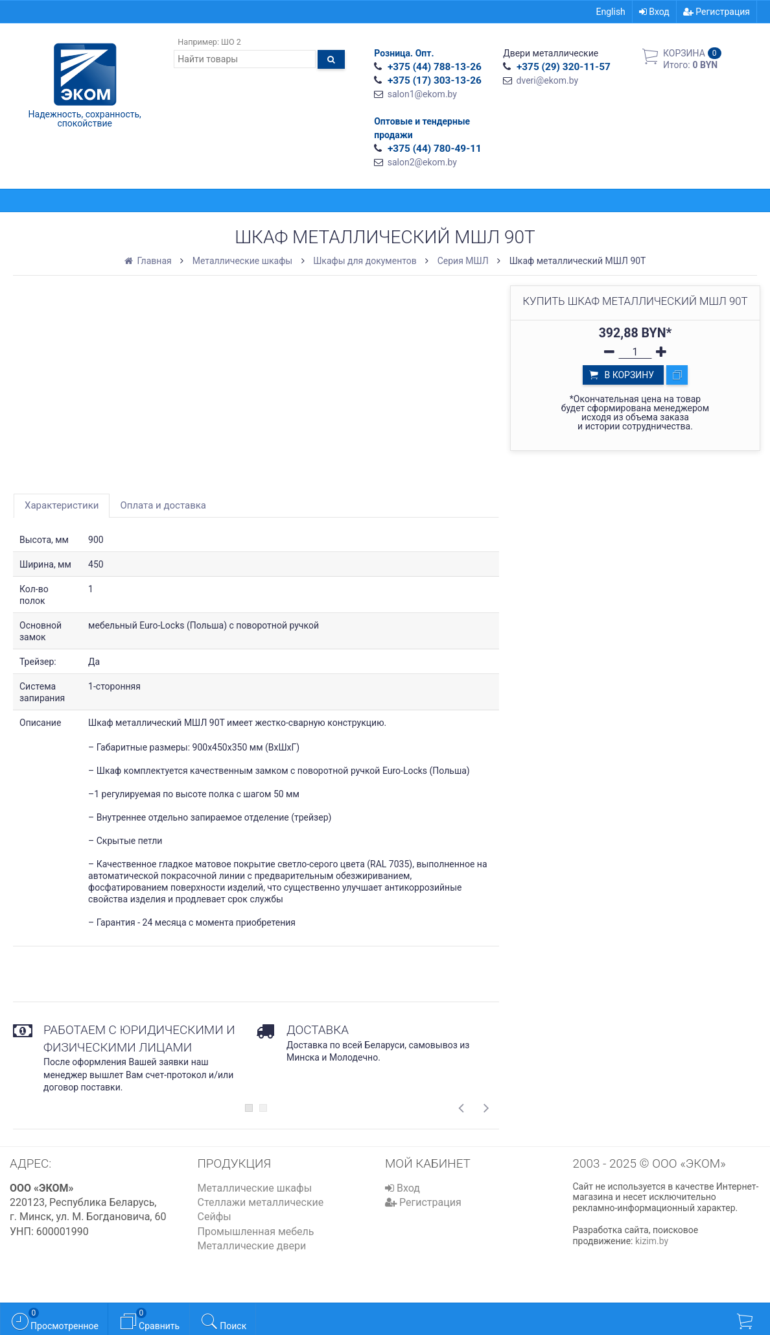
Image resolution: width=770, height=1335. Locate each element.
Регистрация (716, 11)
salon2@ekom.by (422, 162)
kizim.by (651, 1241)
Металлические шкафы (255, 1188)
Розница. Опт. (404, 53)
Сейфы (214, 1216)
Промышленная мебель (256, 1231)
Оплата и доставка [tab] (163, 505)
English (610, 11)
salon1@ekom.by (422, 94)
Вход (654, 11)
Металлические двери (252, 1246)
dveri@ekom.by (548, 80)
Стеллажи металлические (261, 1202)
